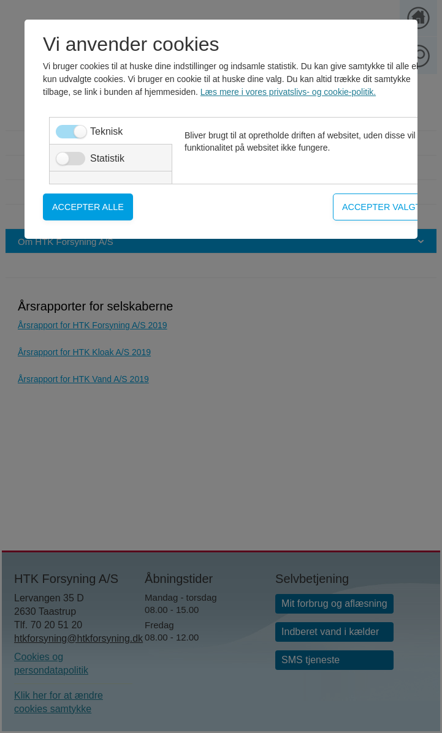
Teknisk (106, 131)
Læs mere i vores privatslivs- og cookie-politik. (288, 92)
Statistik (107, 158)
